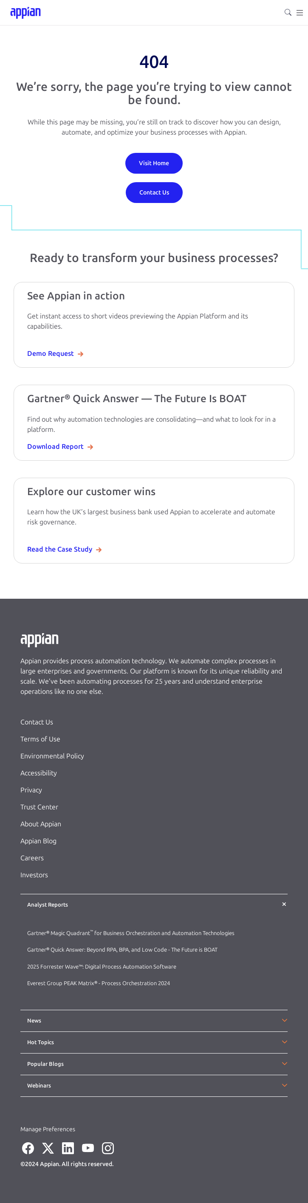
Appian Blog (38, 841)
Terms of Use (40, 739)
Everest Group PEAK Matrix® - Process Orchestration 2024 (98, 983)
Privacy (31, 790)
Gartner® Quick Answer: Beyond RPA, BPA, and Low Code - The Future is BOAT (122, 950)
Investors (34, 875)
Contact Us (36, 722)
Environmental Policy (52, 756)
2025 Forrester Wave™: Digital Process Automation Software (101, 967)
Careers (32, 858)
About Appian (40, 824)
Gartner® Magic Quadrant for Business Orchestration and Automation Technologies (131, 933)
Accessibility (38, 773)
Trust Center (39, 807)
